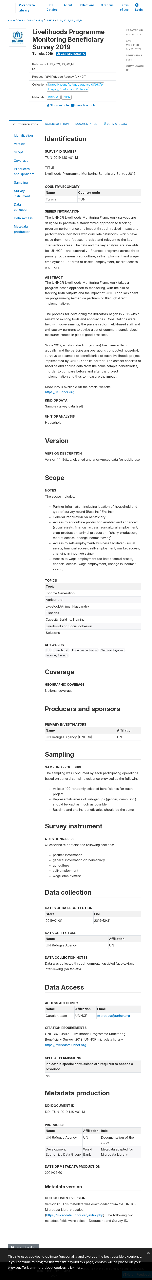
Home (11, 20)
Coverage (21, 161)
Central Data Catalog (30, 20)
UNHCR (50, 20)
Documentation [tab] (86, 123)
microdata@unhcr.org (113, 1016)
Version (19, 144)
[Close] (148, 1252)
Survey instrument (22, 193)
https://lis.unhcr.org (59, 392)
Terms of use (124, 7)
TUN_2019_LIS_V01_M (69, 20)
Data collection (21, 207)
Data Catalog (52, 7)
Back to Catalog (23, 1247)
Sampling (21, 182)
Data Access (23, 218)
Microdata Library (26, 7)
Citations (107, 5)
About (68, 5)
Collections (86, 5)
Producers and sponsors (24, 171)
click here (75, 1268)
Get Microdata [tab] (115, 123)
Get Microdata (71, 53)
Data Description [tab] (57, 123)
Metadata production (22, 229)
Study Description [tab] (25, 124)
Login (139, 7)
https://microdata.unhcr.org (65, 1045)
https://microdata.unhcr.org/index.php (74, 1215)
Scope (19, 152)
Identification (23, 135)
